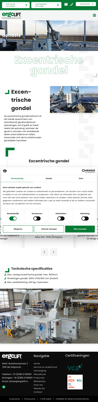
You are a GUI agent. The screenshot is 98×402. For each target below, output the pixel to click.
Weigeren (18, 229)
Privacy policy (29, 399)
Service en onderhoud (45, 367)
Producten (39, 378)
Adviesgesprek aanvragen (41, 5)
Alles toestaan (80, 229)
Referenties (39, 381)
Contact (38, 392)
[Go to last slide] (44, 252)
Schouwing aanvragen (10, 5)
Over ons (38, 385)
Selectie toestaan (49, 229)
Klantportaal (85, 4)
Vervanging (40, 371)
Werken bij (39, 389)
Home (37, 364)
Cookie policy (14, 399)
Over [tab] (81, 178)
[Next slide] (53, 252)
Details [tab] (49, 178)
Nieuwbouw (40, 374)
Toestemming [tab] (17, 178)
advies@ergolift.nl (18, 381)
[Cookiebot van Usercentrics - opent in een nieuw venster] (84, 171)
